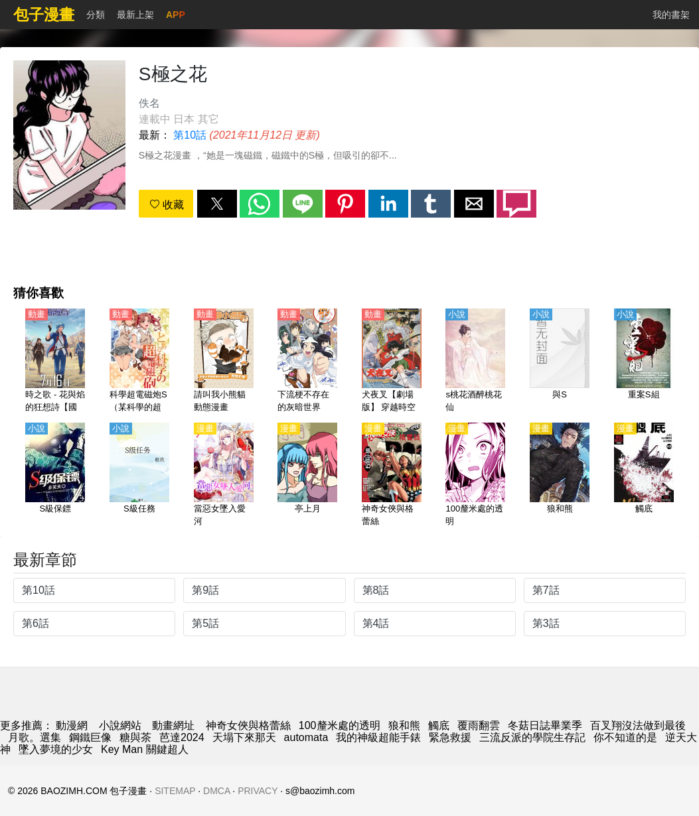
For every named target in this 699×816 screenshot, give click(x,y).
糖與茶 (135, 737)
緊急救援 (450, 737)
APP (175, 14)
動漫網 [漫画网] (72, 725)
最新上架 (135, 14)
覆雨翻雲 (478, 725)
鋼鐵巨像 (90, 737)
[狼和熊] (559, 476)
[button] (217, 204)
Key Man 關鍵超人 (145, 749)
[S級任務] (139, 476)
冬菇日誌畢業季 (545, 725)
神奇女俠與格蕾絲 (248, 725)
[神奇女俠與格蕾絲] (392, 476)
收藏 (166, 204)
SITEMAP (175, 790)
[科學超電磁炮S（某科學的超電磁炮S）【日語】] (139, 361)
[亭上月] (307, 476)
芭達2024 (181, 737)
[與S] (559, 361)
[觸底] (644, 476)
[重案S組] (644, 361)
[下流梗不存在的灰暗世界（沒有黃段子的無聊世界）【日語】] (307, 361)
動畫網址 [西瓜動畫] (173, 725)
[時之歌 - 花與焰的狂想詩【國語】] (55, 361)
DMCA (216, 790)
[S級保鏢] (55, 476)
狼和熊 (404, 725)
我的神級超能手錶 (378, 737)
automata (306, 737)
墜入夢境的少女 (56, 749)
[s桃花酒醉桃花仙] (475, 361)
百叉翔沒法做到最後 (638, 725)
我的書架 (671, 14)
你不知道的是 (625, 737)
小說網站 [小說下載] (120, 725)
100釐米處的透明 (339, 725)
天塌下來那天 (244, 737)
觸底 (438, 725)
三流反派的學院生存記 (532, 737)
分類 (95, 14)
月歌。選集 (34, 737)
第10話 (189, 135)
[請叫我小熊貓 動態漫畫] (224, 361)
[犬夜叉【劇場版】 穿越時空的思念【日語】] (392, 361)
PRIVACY (257, 790)
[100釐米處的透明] (475, 476)
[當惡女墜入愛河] (224, 476)
